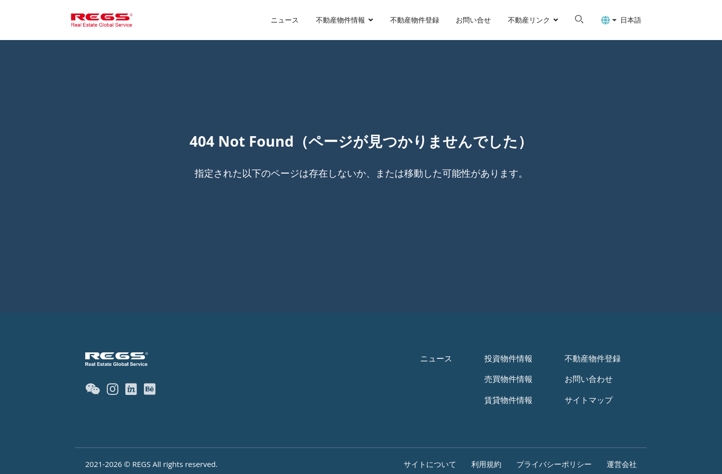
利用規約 (486, 464)
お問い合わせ (589, 378)
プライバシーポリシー (554, 464)
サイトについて (430, 464)
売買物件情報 (508, 378)
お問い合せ (473, 20)
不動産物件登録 (414, 20)
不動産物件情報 (340, 20)
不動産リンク (529, 20)
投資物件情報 (508, 358)
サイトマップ (589, 399)
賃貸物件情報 (508, 399)
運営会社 (622, 464)
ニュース (285, 20)
